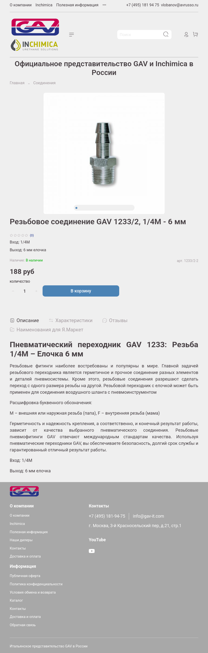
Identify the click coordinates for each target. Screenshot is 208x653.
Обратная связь (23, 625)
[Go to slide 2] (80, 208)
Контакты (18, 548)
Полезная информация (77, 5)
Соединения (44, 83)
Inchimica (44, 5)
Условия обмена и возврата (33, 592)
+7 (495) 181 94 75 (142, 5)
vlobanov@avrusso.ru (179, 5)
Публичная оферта (25, 576)
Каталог (16, 600)
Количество (20, 281)
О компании (21, 5)
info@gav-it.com (148, 516)
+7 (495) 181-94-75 (107, 516)
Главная (17, 83)
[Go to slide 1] (76, 208)
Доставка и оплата (25, 556)
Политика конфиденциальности (36, 584)
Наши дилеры (21, 540)
